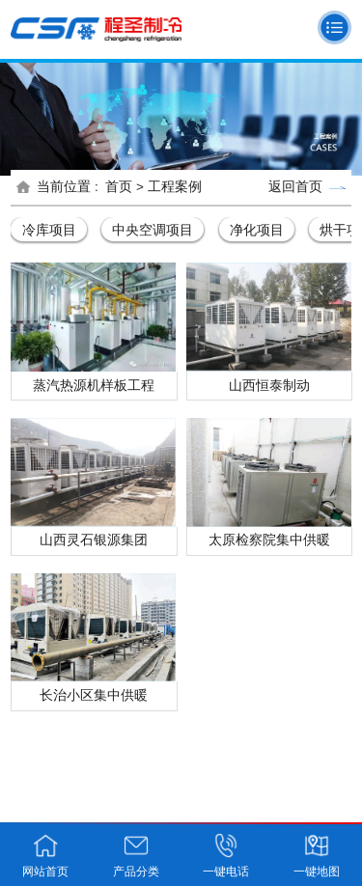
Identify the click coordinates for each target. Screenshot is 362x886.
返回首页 (307, 187)
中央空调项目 (152, 229)
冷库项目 (49, 229)
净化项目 (257, 229)
